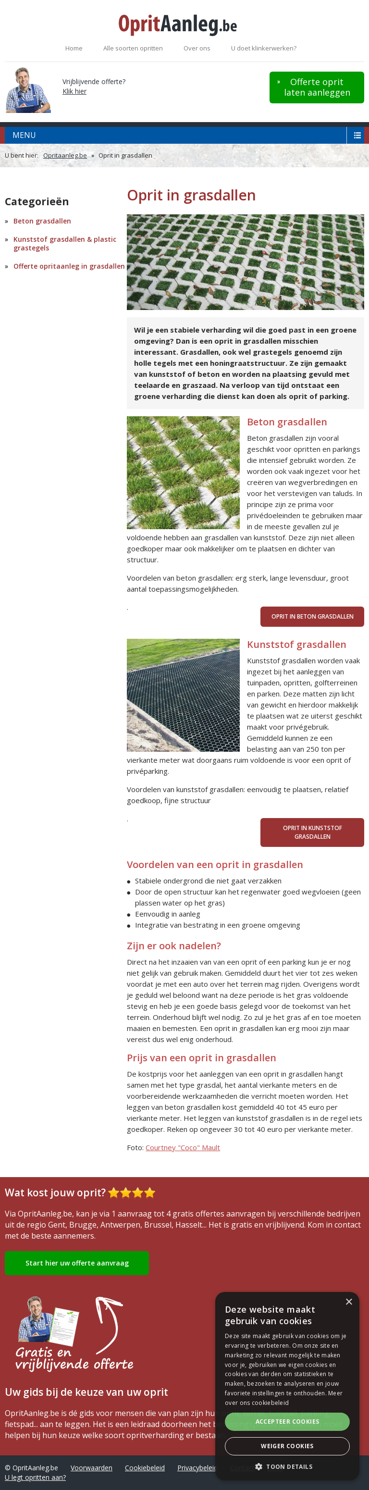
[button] (287, 1466)
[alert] (287, 1386)
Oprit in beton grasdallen (312, 616)
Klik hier (74, 91)
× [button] (348, 1302)
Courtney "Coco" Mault (183, 1147)
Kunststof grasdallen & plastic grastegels (64, 243)
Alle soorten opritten (133, 48)
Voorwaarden (91, 1467)
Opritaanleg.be (65, 155)
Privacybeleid (197, 1467)
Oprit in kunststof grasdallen (312, 832)
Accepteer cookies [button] (288, 1421)
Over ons (197, 48)
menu (24, 135)
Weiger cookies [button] (287, 1446)
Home (74, 48)
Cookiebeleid (145, 1467)
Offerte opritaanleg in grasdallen (69, 266)
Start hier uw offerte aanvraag (77, 1262)
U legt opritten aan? (35, 1477)
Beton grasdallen (42, 220)
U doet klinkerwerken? (263, 48)
